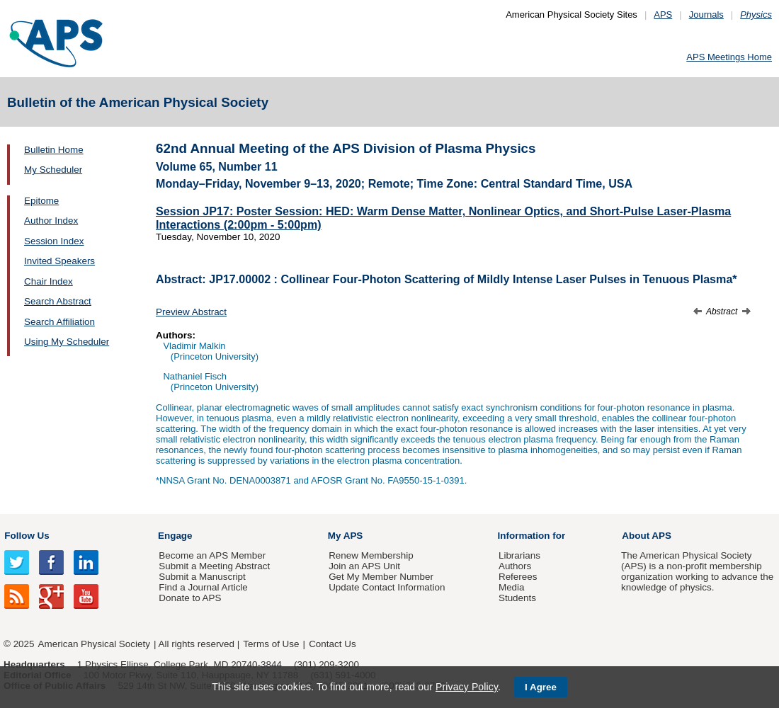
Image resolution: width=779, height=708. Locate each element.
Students (517, 598)
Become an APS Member (212, 555)
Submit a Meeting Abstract (214, 566)
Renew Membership (371, 555)
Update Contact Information (387, 587)
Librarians (519, 555)
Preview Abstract (191, 312)
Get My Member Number (381, 576)
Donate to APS (190, 598)
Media (512, 587)
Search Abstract (57, 301)
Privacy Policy (467, 686)
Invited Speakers (59, 261)
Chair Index (48, 281)
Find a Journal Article (203, 587)
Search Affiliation (59, 321)
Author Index (51, 220)
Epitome (41, 200)
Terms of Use (271, 644)
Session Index (54, 241)
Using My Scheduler (66, 341)
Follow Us (26, 535)
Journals (706, 14)
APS (663, 14)
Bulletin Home (54, 149)
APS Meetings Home (729, 57)
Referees (518, 576)
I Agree (541, 687)
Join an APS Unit (364, 566)
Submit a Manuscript (202, 576)
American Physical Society (94, 644)
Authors (515, 566)
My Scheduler (53, 169)
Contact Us (332, 644)
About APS (646, 535)
